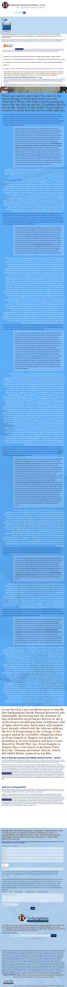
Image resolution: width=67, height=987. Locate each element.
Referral (11, 891)
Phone (8, 875)
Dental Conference (19, 891)
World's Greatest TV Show (43, 891)
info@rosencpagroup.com (10, 974)
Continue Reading (8, 89)
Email (3, 875)
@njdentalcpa (8, 68)
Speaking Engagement (30, 891)
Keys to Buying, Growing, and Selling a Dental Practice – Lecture (23, 77)
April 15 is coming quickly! (14, 787)
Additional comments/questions (33, 897)
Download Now (19, 49)
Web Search (4, 891)
